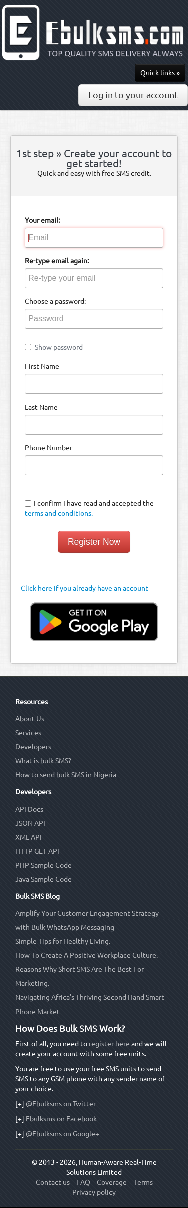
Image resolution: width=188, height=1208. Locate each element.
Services (28, 733)
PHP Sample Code (43, 865)
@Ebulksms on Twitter (61, 1104)
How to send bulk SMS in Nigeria (65, 775)
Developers (33, 747)
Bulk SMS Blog (37, 896)
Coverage (112, 1182)
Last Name (41, 407)
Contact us (53, 1182)
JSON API (30, 823)
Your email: (42, 220)
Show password (59, 347)
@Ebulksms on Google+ (62, 1134)
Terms (143, 1182)
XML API (28, 837)
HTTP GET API (37, 851)
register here (109, 1044)
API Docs (29, 809)
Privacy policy (94, 1192)
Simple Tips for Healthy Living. (62, 941)
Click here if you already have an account (84, 588)
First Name (42, 366)
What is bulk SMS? (43, 761)
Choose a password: (55, 301)
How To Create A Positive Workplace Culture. (86, 955)
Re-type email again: (57, 261)
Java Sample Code (43, 879)
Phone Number (48, 448)
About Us (29, 719)
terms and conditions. (59, 513)
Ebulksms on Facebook (61, 1119)
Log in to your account (133, 95)
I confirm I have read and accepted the (89, 508)
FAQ (83, 1182)
